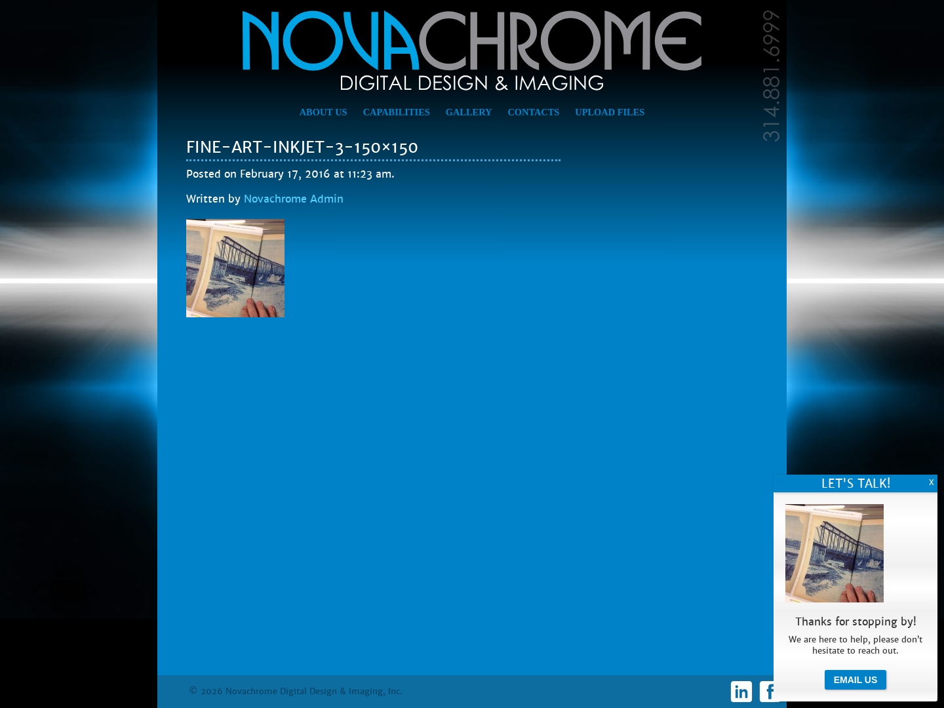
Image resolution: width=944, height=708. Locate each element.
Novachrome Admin (294, 199)
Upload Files (609, 112)
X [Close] (931, 482)
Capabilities (396, 112)
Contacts (533, 112)
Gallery (469, 112)
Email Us (856, 680)
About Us (323, 112)
